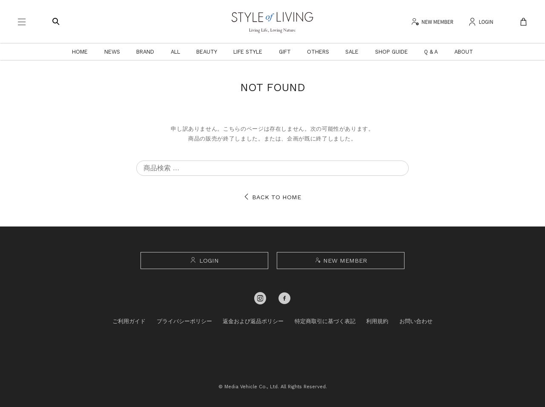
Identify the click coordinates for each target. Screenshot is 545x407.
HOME (80, 52)
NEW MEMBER (340, 260)
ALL (175, 52)
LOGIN (204, 260)
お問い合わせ (416, 321)
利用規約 (377, 321)
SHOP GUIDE (391, 52)
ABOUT (463, 52)
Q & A (431, 52)
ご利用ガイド (129, 321)
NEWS (112, 52)
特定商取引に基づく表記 (325, 321)
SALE (352, 52)
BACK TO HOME (272, 197)
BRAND (145, 52)
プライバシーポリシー (184, 321)
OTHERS (318, 52)
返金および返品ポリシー (253, 321)
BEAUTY (206, 52)
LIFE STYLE (247, 52)
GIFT (285, 52)
